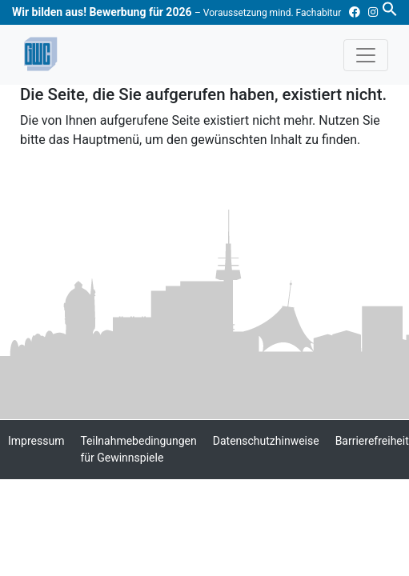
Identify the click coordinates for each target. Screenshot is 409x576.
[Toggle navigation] (365, 55)
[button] (390, 8)
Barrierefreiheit (372, 440)
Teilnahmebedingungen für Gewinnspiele (138, 449)
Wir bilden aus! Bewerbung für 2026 (176, 12)
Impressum (36, 440)
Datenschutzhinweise (266, 440)
